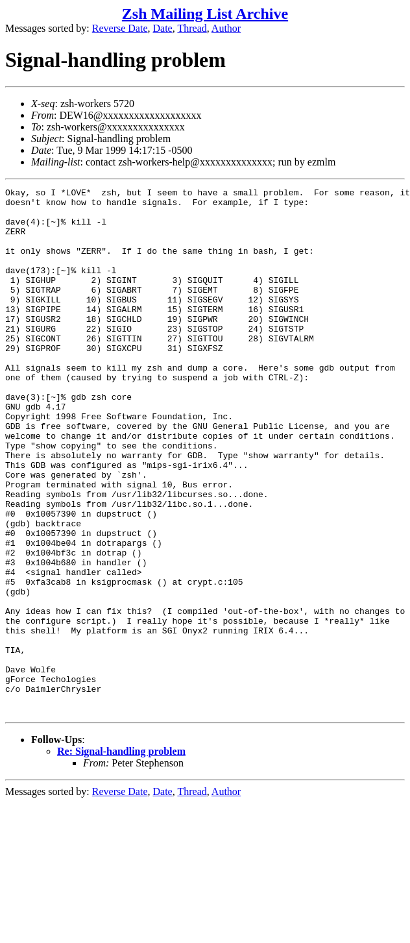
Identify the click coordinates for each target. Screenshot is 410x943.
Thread (191, 28)
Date (163, 28)
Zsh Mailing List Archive (205, 13)
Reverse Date (120, 28)
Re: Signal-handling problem (121, 856)
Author (226, 28)
